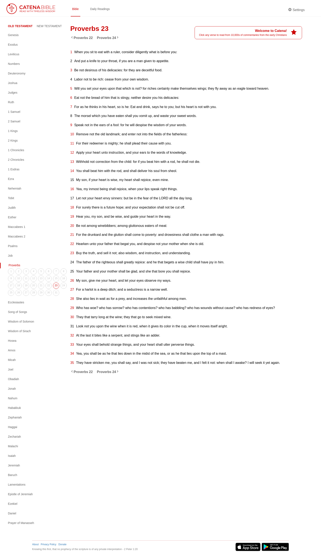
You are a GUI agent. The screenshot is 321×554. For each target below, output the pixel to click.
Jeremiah (14, 465)
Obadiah (13, 379)
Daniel (12, 513)
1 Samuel (14, 111)
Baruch (12, 475)
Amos (11, 350)
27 (26, 292)
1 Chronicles (16, 150)
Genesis (13, 35)
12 (33, 278)
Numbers (14, 63)
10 (18, 278)
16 (63, 278)
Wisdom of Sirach (19, 331)
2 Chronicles (16, 159)
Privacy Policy (48, 544)
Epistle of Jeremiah (20, 494)
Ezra (11, 179)
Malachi (13, 446)
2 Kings (13, 140)
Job (10, 255)
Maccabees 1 (16, 227)
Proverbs (14, 265)
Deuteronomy (16, 73)
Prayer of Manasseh (21, 523)
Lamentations (16, 484)
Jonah (12, 388)
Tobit (11, 198)
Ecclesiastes (16, 302)
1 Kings (13, 131)
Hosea (12, 340)
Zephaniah (15, 417)
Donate (62, 544)
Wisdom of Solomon (21, 321)
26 (18, 292)
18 (18, 285)
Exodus (13, 44)
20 (33, 285)
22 (48, 285)
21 (41, 285)
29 (41, 292)
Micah (12, 360)
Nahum (12, 398)
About (35, 544)
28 (33, 292)
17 (11, 285)
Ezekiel (12, 503)
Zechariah (14, 436)
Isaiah (12, 455)
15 (56, 278)
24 (63, 285)
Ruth (11, 102)
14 (48, 278)
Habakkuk (14, 408)
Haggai (12, 427)
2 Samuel (14, 121)
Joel (10, 369)
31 (56, 292)
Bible (75, 9)
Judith (12, 207)
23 (56, 285)
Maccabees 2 (16, 236)
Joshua (12, 83)
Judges (12, 92)
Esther (12, 217)
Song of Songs (17, 312)
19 (26, 285)
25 (11, 292)
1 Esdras (13, 169)
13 (41, 278)
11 (26, 278)
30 (48, 292)
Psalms (13, 246)
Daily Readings (100, 9)
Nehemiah (14, 188)
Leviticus (13, 54)
